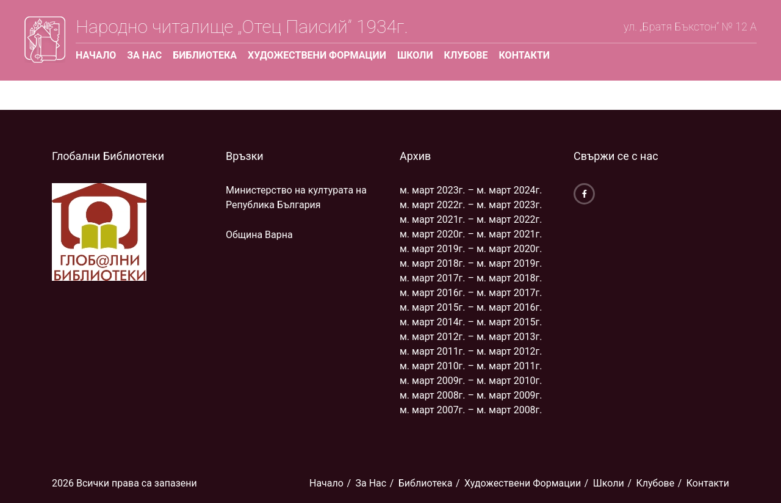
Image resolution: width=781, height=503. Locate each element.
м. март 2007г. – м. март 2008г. (471, 410)
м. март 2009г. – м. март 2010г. (471, 380)
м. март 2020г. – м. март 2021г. (471, 234)
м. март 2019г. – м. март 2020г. (471, 249)
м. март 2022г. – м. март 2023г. (471, 205)
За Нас (144, 55)
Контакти (524, 55)
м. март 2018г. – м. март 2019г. (471, 263)
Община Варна (259, 235)
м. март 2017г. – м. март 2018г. (471, 278)
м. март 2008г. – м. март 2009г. (471, 395)
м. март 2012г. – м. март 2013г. (471, 336)
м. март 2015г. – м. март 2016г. (471, 307)
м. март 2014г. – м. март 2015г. (471, 322)
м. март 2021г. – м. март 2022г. (471, 219)
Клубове (466, 55)
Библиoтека (205, 55)
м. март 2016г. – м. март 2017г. (471, 293)
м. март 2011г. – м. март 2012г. (471, 351)
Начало (96, 55)
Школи (415, 55)
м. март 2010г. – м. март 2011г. (471, 366)
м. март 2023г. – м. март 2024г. (471, 190)
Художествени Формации (317, 55)
